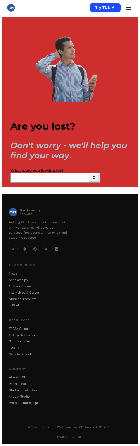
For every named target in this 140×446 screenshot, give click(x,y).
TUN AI (14, 305)
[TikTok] (13, 249)
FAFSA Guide (18, 329)
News (13, 273)
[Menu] (128, 7)
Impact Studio (19, 396)
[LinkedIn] (56, 249)
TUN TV (14, 348)
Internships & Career (24, 293)
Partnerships (18, 384)
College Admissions (23, 335)
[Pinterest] (24, 249)
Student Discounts (22, 299)
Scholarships (18, 280)
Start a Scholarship (23, 390)
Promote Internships (24, 403)
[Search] (94, 178)
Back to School (20, 354)
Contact (77, 437)
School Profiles (20, 341)
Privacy (62, 437)
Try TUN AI (105, 7)
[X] (46, 249)
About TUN (17, 377)
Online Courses (20, 286)
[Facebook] (35, 249)
